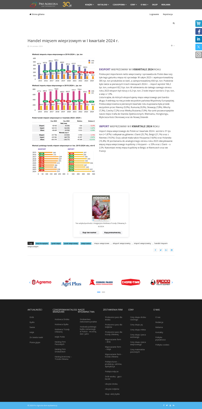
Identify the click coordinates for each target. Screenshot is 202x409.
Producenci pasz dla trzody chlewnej (113, 333)
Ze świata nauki (36, 337)
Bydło (32, 322)
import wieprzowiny (142, 243)
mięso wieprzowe (101, 243)
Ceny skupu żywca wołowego (138, 335)
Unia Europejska (42, 243)
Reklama (165, 4)
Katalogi (102, 4)
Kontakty (159, 332)
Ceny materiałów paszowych (137, 350)
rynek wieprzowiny (71, 243)
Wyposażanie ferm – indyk (113, 348)
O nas (143, 4)
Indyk (32, 332)
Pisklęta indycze (112, 371)
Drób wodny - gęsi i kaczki (113, 377)
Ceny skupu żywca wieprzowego (138, 343)
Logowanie (154, 14)
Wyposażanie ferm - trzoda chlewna (113, 355)
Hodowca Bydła (61, 324)
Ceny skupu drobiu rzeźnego (138, 318)
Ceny (132, 4)
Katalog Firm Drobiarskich (60, 350)
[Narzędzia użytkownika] (173, 46)
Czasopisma (119, 4)
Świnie (32, 327)
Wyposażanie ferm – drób (113, 340)
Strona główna (37, 14)
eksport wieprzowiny (121, 243)
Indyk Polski (60, 337)
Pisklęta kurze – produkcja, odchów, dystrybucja (113, 364)
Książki (88, 4)
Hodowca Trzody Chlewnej (62, 330)
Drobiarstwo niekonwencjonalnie (88, 320)
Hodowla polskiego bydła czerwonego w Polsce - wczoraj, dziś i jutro (88, 330)
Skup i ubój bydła (112, 394)
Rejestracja (168, 14)
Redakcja (159, 322)
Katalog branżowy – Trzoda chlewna (63, 357)
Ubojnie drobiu (111, 384)
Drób (32, 317)
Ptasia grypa (35, 342)
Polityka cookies (162, 344)
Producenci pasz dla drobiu (113, 318)
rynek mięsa (56, 243)
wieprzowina (86, 243)
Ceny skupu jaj (136, 324)
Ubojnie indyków (112, 389)
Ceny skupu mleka (138, 329)
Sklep (155, 4)
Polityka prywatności (160, 338)
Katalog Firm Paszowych (60, 343)
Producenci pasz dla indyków (113, 325)
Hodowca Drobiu (62, 319)
